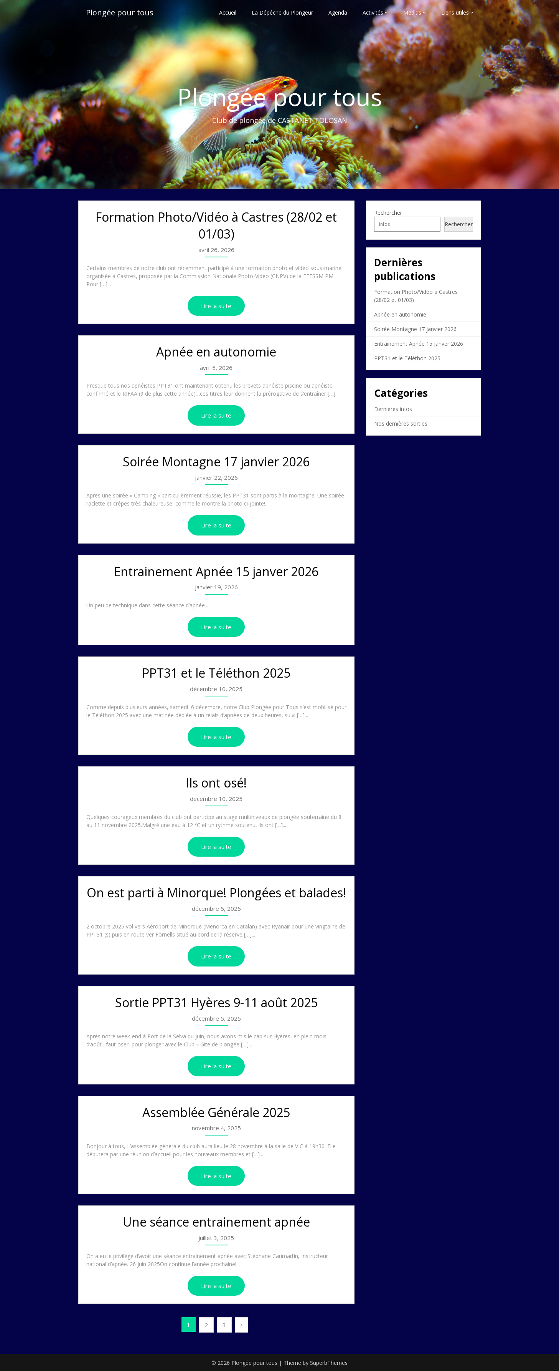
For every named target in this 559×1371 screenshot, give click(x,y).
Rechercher (388, 212)
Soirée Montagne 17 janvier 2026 (216, 461)
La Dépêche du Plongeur (282, 12)
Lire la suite (216, 306)
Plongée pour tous (119, 12)
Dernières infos (393, 409)
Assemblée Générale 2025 (216, 1112)
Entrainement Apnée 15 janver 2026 (216, 571)
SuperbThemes (329, 1362)
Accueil (227, 12)
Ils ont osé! (216, 782)
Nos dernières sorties (400, 423)
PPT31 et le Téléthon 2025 (216, 673)
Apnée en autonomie (216, 351)
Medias (412, 12)
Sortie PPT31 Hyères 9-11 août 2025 (216, 1002)
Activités (373, 12)
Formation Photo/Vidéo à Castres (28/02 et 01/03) (216, 225)
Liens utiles (455, 12)
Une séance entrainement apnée (216, 1222)
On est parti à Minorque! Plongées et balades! (216, 892)
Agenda (337, 12)
